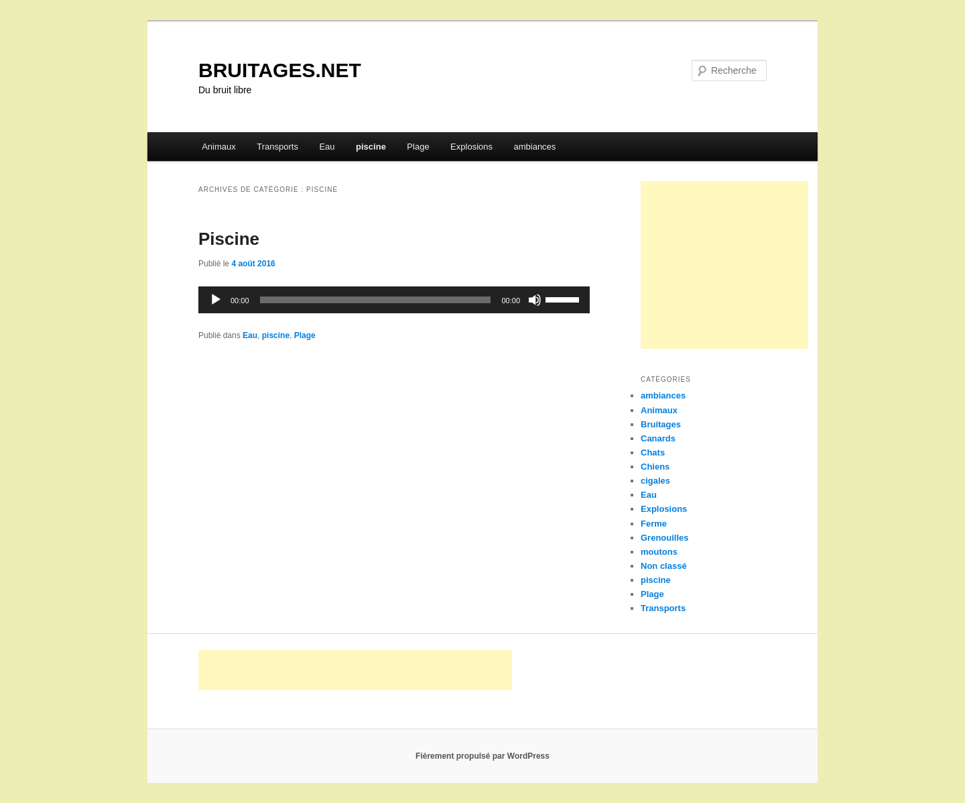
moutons (659, 552)
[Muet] (534, 300)
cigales (655, 481)
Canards (658, 438)
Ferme (654, 524)
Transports (277, 147)
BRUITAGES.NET (279, 70)
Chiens (655, 467)
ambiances (534, 147)
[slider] (375, 300)
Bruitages (661, 424)
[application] (394, 299)
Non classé (664, 566)
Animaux (219, 147)
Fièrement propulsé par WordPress (482, 756)
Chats (653, 452)
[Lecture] (215, 300)
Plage (418, 147)
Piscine (228, 239)
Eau (326, 147)
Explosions (471, 147)
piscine (371, 147)
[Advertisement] (724, 265)
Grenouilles (665, 538)
